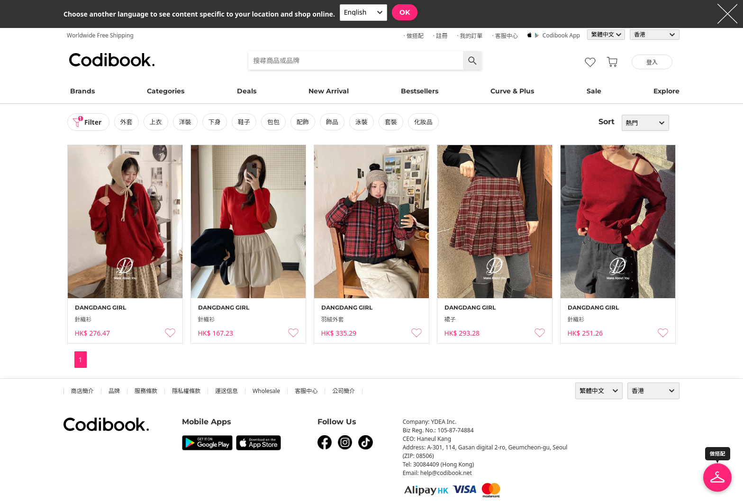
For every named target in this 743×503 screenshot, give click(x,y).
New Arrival (328, 91)
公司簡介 (343, 391)
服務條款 (146, 391)
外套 (127, 122)
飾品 (332, 122)
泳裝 (362, 122)
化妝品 (424, 122)
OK (404, 12)
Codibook (111, 60)
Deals (246, 91)
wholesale (266, 391)
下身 (215, 122)
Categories (165, 91)
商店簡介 (82, 391)
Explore (666, 91)
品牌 (114, 391)
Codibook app (561, 35)
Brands (82, 91)
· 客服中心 (504, 36)
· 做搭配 (413, 36)
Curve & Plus (512, 91)
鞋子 (244, 122)
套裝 (392, 122)
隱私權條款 (186, 391)
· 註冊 (440, 36)
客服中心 (306, 391)
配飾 (303, 122)
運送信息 (226, 391)
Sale (594, 91)
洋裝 (186, 122)
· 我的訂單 (469, 36)
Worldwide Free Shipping (100, 35)
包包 (274, 122)
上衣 (156, 122)
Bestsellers (419, 91)
